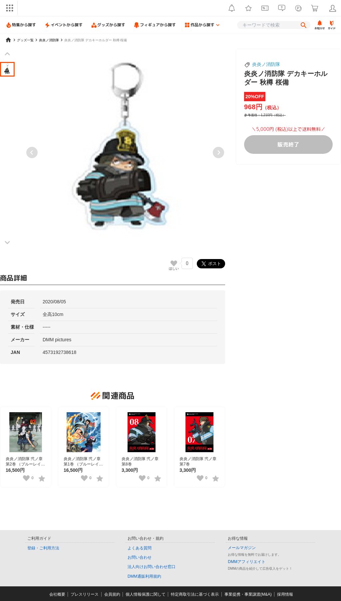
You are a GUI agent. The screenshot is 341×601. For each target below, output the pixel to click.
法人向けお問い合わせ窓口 (151, 566)
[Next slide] (218, 152)
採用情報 (285, 594)
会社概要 (57, 594)
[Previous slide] (32, 152)
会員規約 (112, 594)
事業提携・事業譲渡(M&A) (248, 594)
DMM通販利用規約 (144, 576)
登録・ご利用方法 (43, 548)
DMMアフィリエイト (246, 561)
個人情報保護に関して (146, 594)
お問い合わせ (140, 557)
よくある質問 (140, 548)
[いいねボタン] (174, 263)
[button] (7, 69)
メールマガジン (242, 547)
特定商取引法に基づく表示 (195, 594)
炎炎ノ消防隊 (266, 64)
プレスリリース (85, 594)
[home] (8, 40)
